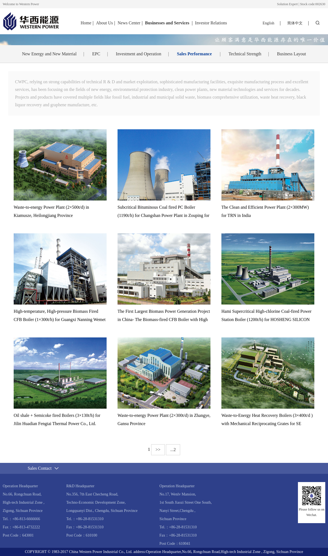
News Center (129, 23)
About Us (104, 23)
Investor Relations (211, 23)
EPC (96, 53)
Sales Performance (194, 53)
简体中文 (295, 23)
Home (86, 23)
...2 (173, 449)
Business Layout (291, 53)
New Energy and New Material (49, 53)
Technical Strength (245, 53)
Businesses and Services (168, 23)
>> (158, 449)
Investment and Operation (138, 53)
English (268, 23)
